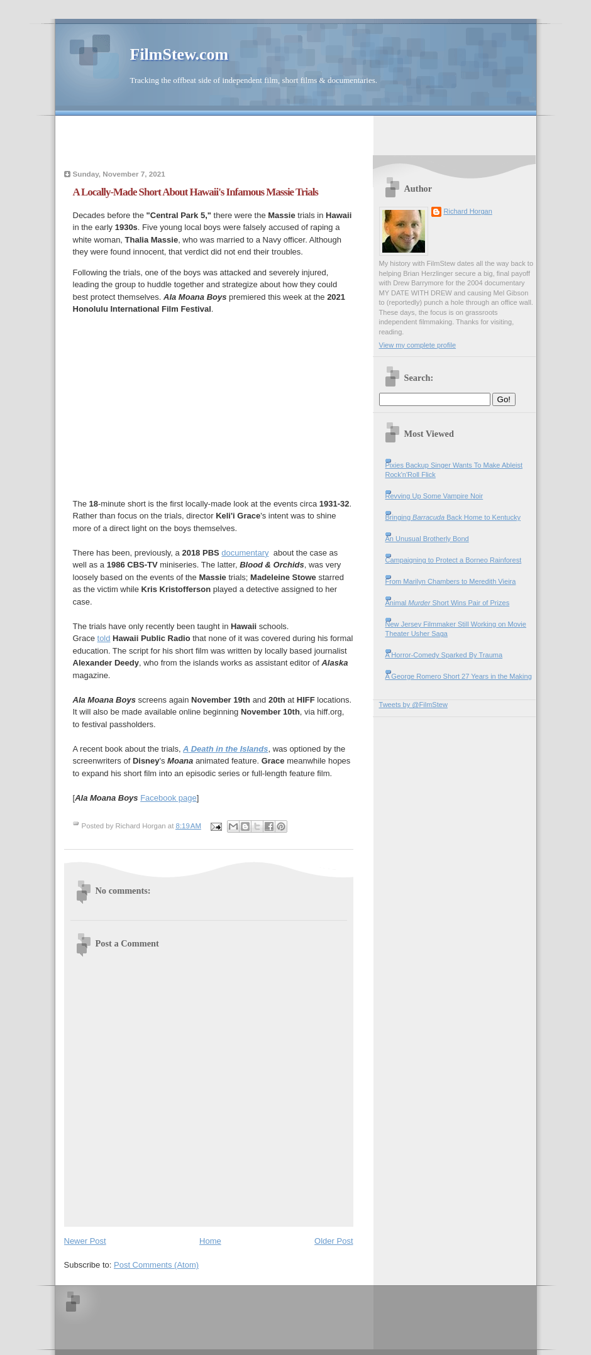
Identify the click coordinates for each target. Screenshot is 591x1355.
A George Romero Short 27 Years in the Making (458, 676)
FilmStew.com (179, 54)
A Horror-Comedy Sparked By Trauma (444, 655)
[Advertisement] (295, 134)
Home (210, 1241)
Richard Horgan (468, 211)
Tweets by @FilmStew (413, 704)
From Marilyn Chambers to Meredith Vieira (450, 581)
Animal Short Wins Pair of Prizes (447, 602)
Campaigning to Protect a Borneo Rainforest (453, 560)
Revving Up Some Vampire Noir (434, 496)
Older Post (333, 1241)
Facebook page (168, 798)
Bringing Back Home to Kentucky (453, 517)
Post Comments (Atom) (156, 1265)
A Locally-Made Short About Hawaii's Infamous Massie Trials (195, 192)
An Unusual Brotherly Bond (427, 538)
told (104, 638)
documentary (244, 552)
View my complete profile (417, 345)
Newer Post (85, 1241)
